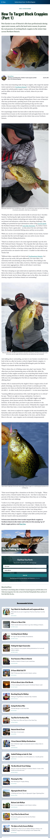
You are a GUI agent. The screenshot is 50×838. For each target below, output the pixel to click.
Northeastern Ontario (35, 256)
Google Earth (42, 224)
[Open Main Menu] (3, 2)
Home (20, 8)
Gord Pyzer (11, 76)
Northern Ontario (20, 87)
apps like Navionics (29, 226)
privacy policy (37, 578)
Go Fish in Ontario (27, 8)
